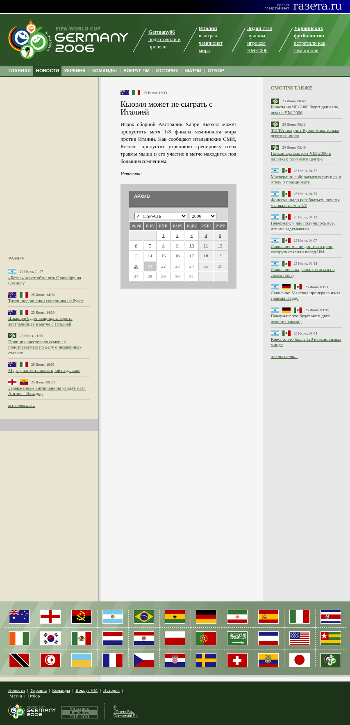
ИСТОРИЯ (167, 70)
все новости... (21, 405)
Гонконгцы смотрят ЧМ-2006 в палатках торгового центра (301, 156)
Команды (61, 690)
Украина (38, 690)
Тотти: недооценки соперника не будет (46, 300)
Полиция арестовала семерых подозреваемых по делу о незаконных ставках (45, 347)
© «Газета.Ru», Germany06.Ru (126, 711)
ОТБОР (216, 70)
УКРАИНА (75, 70)
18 (206, 255)
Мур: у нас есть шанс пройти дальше (44, 370)
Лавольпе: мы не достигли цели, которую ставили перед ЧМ (302, 249)
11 (206, 245)
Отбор (33, 695)
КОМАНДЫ (104, 70)
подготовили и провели (164, 39)
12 (220, 245)
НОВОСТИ (47, 70)
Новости (16, 690)
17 (191, 255)
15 (163, 255)
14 (150, 255)
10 (191, 245)
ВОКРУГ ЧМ (136, 70)
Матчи (15, 695)
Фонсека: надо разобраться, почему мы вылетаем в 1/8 (305, 202)
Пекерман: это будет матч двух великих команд (301, 318)
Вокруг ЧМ (86, 690)
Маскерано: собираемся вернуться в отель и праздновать (306, 179)
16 (177, 255)
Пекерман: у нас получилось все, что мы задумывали (303, 225)
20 (136, 266)
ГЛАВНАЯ (20, 70)
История (111, 690)
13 (136, 255)
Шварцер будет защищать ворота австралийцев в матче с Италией (40, 321)
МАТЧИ (193, 70)
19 (220, 255)
